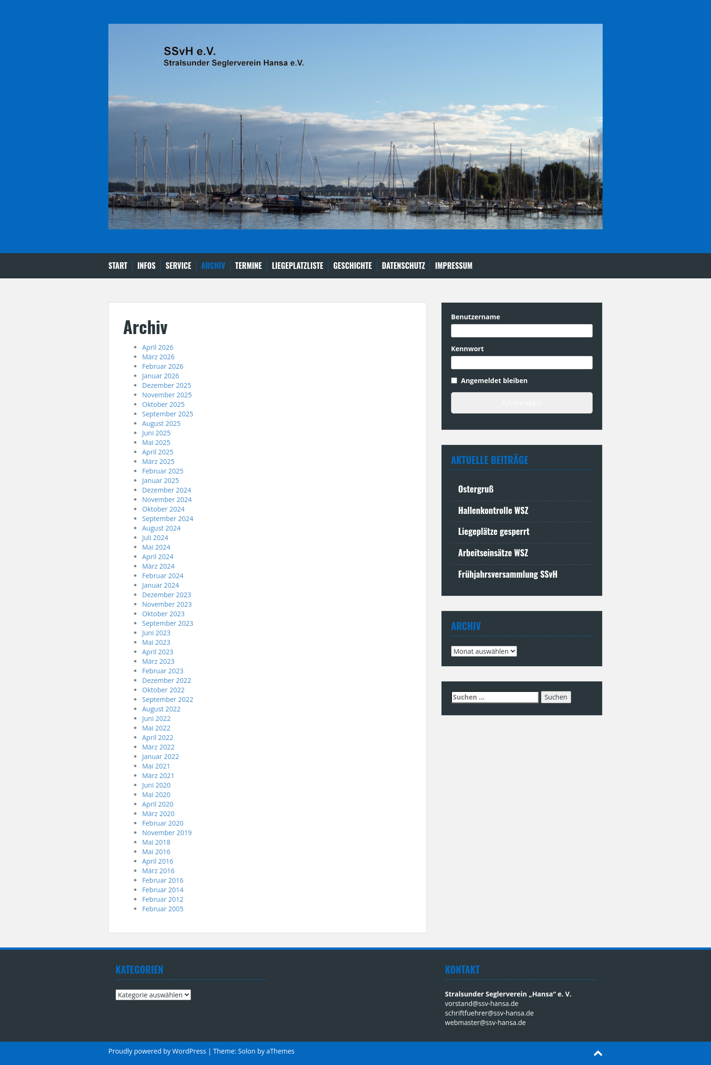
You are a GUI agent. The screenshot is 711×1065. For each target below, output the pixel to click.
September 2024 (167, 518)
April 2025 (157, 451)
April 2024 (157, 556)
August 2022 (161, 708)
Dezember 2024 (166, 489)
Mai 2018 (156, 842)
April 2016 (157, 861)
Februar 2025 (162, 470)
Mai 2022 (156, 727)
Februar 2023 (162, 670)
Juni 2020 (156, 784)
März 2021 (158, 775)
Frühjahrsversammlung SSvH (507, 574)
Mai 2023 (156, 642)
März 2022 (158, 746)
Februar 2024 (162, 575)
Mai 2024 (156, 547)
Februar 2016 (162, 880)
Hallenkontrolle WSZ (493, 510)
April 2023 (157, 651)
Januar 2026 (160, 375)
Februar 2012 (162, 899)
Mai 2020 (156, 794)
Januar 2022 (160, 756)
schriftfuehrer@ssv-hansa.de (489, 1012)
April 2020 (157, 804)
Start (117, 265)
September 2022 (167, 699)
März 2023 (158, 661)
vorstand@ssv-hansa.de (482, 1003)
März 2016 (158, 870)
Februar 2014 (162, 889)
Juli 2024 (155, 537)
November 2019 (167, 832)
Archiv (213, 265)
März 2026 (158, 356)
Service (178, 265)
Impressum (453, 265)
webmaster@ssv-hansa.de (485, 1022)
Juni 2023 (156, 632)
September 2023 (167, 623)
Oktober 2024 (163, 508)
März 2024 (158, 566)
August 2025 (161, 423)
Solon (247, 1050)
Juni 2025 (156, 432)
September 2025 (167, 413)
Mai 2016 (156, 851)
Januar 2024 (160, 585)
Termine (248, 265)
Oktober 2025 (163, 404)
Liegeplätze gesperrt (493, 531)
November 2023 (167, 604)
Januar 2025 (160, 480)
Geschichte (352, 265)
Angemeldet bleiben (494, 380)
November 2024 (167, 499)
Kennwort (467, 348)
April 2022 (157, 737)
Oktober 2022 (163, 689)
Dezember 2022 (166, 680)
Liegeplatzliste (297, 265)
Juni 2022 (156, 718)
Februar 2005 (162, 908)
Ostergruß (475, 489)
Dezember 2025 (166, 385)
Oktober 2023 (163, 613)
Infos (146, 265)
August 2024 (161, 527)
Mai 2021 (156, 765)
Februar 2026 (162, 366)
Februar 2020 (162, 823)
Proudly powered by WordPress (157, 1050)
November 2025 (167, 394)
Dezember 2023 (166, 594)
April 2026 (157, 347)
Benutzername (475, 316)
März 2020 (158, 813)
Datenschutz (403, 265)
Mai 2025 (156, 442)
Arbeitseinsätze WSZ (493, 552)
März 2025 (158, 461)
